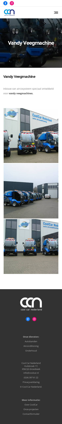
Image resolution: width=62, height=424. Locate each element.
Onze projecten (31, 409)
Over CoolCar (31, 404)
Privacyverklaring (31, 382)
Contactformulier (31, 413)
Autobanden (31, 341)
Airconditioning (31, 345)
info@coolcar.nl (31, 372)
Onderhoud (31, 350)
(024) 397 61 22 (31, 377)
